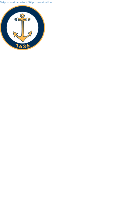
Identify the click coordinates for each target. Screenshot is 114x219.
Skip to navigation (40, 2)
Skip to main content (13, 2)
